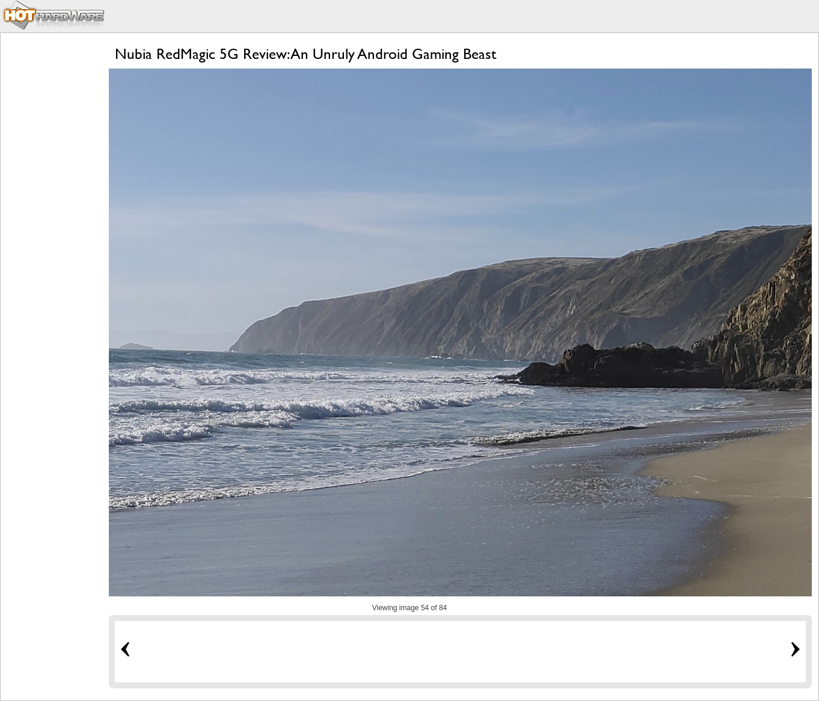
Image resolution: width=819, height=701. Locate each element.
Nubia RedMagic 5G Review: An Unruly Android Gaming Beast (305, 54)
